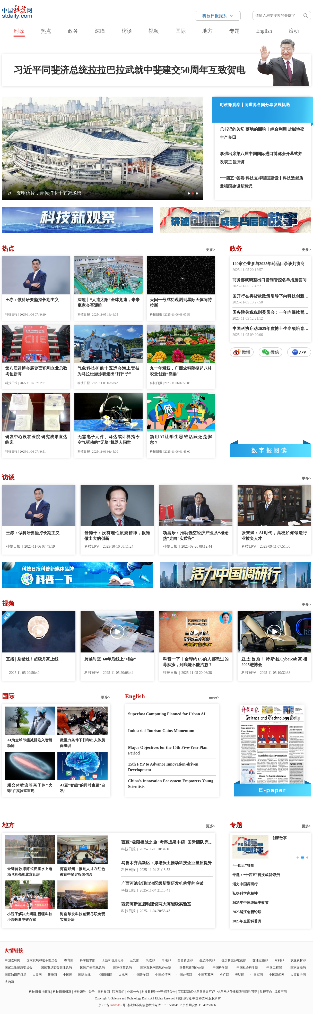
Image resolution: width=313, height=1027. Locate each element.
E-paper (272, 790)
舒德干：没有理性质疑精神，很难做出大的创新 (117, 536)
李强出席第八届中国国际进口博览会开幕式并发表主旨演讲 (261, 157)
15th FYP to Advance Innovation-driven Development (163, 767)
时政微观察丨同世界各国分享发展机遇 (255, 105)
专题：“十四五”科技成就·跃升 (256, 875)
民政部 (150, 960)
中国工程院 (274, 967)
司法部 (166, 960)
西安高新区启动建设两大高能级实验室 (156, 904)
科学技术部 (87, 960)
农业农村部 (298, 960)
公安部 (134, 960)
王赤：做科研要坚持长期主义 (32, 300)
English (264, 31)
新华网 (52, 975)
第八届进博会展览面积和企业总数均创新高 (36, 371)
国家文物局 (298, 967)
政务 (73, 31)
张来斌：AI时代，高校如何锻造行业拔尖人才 (274, 536)
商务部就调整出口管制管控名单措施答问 (269, 280)
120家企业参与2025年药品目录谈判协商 (268, 263)
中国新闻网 (276, 975)
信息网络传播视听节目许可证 (237, 992)
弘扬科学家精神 (245, 893)
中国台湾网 (184, 975)
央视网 (123, 975)
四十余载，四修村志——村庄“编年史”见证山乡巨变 (60, 193)
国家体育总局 (122, 967)
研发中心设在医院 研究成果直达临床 (36, 440)
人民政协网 (298, 975)
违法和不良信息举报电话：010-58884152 (154, 1005)
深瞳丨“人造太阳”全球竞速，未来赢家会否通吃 (108, 303)
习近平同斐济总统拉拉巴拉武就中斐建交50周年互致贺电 (129, 70)
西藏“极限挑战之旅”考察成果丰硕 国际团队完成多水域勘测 (167, 842)
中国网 (67, 975)
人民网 (37, 975)
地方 (207, 31)
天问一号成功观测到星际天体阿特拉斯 (181, 303)
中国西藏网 (206, 975)
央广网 (224, 975)
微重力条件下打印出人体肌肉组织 (82, 743)
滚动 (294, 31)
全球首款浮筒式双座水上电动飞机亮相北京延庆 (29, 872)
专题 (234, 31)
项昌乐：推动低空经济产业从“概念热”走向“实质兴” (196, 536)
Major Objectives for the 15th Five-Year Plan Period (167, 750)
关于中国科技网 (99, 992)
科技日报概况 (62, 992)
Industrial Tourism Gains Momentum (161, 730)
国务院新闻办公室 (191, 967)
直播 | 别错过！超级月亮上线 (32, 659)
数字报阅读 (270, 450)
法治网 (9, 982)
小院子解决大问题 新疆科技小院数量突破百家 (29, 917)
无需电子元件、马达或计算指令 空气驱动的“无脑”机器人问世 (108, 440)
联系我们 (118, 992)
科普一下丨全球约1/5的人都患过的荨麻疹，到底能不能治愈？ (196, 662)
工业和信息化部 (113, 960)
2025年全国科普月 (246, 921)
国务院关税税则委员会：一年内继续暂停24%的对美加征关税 (270, 313)
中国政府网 (12, 960)
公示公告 (133, 992)
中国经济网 (163, 975)
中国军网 (256, 975)
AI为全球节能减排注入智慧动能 (29, 743)
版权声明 (280, 992)
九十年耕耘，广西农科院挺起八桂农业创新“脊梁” (181, 371)
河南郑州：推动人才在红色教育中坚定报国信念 (82, 872)
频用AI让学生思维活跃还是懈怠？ (181, 440)
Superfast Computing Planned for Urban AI (167, 714)
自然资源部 (185, 960)
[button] (189, 193)
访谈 (127, 31)
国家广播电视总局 (92, 967)
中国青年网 (141, 975)
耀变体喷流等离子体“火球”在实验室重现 (29, 788)
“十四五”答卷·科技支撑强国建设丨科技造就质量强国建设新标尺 (261, 182)
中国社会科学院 (247, 967)
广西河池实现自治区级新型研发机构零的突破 (162, 883)
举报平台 (266, 992)
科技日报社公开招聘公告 (159, 992)
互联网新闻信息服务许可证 (196, 992)
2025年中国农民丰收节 (250, 903)
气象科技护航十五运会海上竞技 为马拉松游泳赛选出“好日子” (108, 371)
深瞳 (100, 31)
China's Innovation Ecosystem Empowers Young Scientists (170, 784)
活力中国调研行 (245, 884)
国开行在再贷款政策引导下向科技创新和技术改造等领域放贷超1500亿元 (270, 296)
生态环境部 (207, 960)
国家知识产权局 (15, 975)
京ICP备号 (112, 1005)
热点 (46, 31)
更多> (210, 250)
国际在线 (84, 975)
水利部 (279, 960)
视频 (154, 31)
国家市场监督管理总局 (56, 967)
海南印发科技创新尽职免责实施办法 (82, 917)
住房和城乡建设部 (233, 960)
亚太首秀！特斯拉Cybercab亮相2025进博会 (274, 662)
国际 (181, 31)
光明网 (239, 975)
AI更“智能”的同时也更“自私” (82, 788)
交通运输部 (260, 960)
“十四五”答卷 (243, 866)
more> (214, 697)
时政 (19, 31)
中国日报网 (104, 975)
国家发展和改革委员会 (42, 960)
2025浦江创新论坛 (246, 912)
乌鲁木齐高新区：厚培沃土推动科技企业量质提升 (166, 863)
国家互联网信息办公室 (155, 967)
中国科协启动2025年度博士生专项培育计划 (270, 329)
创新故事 (279, 838)
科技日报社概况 (39, 992)
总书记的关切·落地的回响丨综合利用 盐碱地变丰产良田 (262, 133)
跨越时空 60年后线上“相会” (110, 659)
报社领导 (80, 992)
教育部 (68, 960)
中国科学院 (220, 967)
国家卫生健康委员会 (18, 967)
